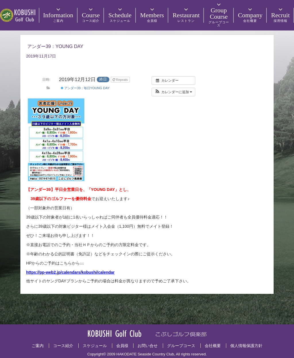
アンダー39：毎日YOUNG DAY (85, 88)
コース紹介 (63, 345)
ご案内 (38, 345)
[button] (173, 92)
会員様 (122, 345)
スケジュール (95, 345)
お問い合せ (148, 345)
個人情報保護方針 (246, 345)
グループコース (181, 345)
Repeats (121, 79)
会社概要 (213, 345)
